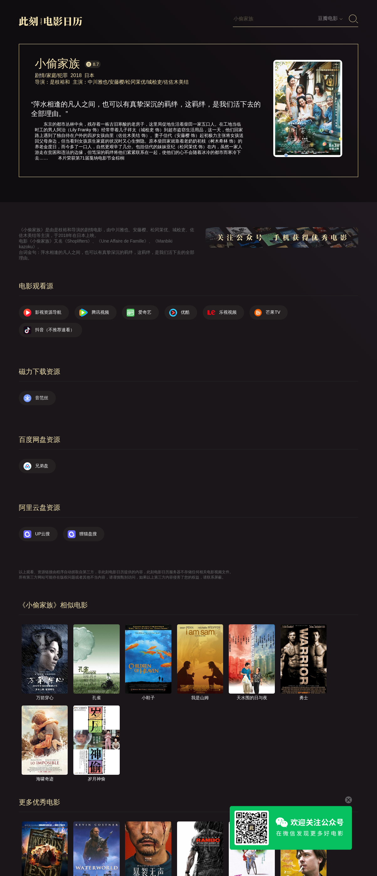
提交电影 (226, 853)
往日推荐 (256, 853)
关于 (178, 853)
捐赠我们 (317, 853)
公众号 (345, 853)
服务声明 (287, 853)
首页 (156, 853)
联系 (200, 853)
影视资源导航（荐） (119, 853)
